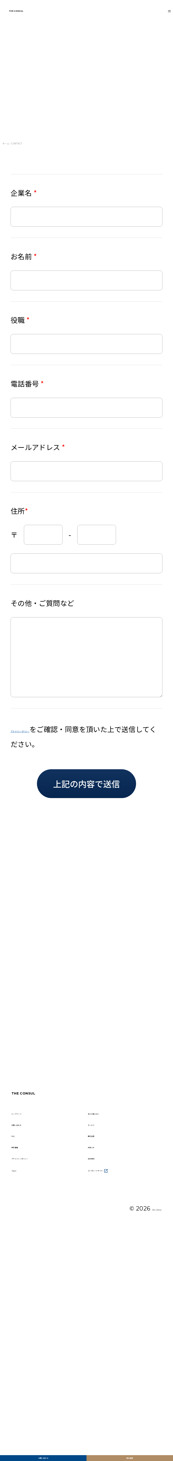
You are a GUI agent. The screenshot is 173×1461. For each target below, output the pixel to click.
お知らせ (99, 1341)
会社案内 (99, 1359)
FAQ (16, 1323)
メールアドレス (38, 447)
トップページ (28, 1287)
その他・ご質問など (42, 603)
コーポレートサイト (116, 1377)
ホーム (5, 143)
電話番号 (27, 383)
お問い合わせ (43, 1449)
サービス (99, 1305)
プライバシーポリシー (46, 729)
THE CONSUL (34, 15)
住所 (19, 511)
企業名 (24, 193)
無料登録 (129, 1449)
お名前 (24, 256)
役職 (20, 320)
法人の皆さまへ (108, 1287)
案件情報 (22, 1341)
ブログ (20, 1377)
